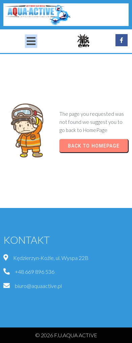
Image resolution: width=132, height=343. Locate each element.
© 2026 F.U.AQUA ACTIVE (66, 335)
